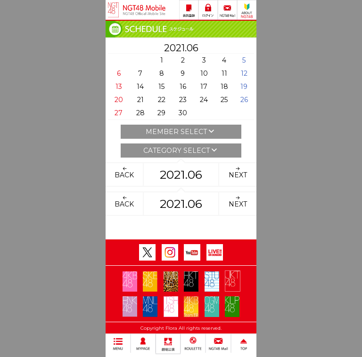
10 (204, 73)
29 (161, 113)
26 (244, 99)
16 (183, 86)
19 (243, 86)
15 (161, 86)
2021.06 (181, 174)
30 (183, 113)
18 (224, 86)
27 (119, 113)
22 (161, 99)
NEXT (238, 172)
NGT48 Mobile (144, 9)
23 (183, 99)
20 (119, 99)
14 (140, 86)
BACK (124, 172)
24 (204, 99)
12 (244, 73)
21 (140, 99)
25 (224, 99)
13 (118, 86)
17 (203, 86)
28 (140, 113)
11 (224, 73)
